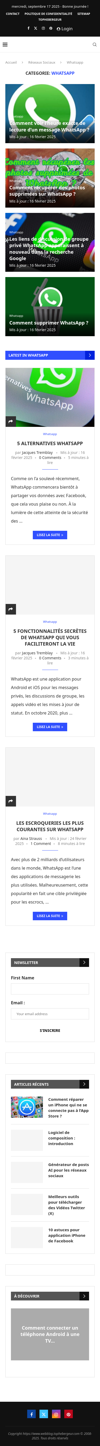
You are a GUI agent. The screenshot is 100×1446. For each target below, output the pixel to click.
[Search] (94, 44)
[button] (50, 1363)
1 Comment (41, 843)
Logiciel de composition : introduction (61, 1138)
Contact (12, 14)
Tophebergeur (50, 19)
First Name (22, 978)
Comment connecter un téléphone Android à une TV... (50, 1334)
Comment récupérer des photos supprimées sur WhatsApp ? (47, 190)
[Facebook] (28, 28)
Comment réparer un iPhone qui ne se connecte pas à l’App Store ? (68, 1108)
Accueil (11, 62)
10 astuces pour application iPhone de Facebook (66, 1235)
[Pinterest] (50, 28)
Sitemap (83, 14)
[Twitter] (35, 28)
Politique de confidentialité (48, 14)
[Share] (11, 421)
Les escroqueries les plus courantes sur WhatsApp (50, 826)
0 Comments (50, 457)
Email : (18, 1003)
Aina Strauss (31, 838)
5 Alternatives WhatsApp (50, 443)
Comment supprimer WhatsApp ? (48, 322)
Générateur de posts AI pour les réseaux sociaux (68, 1170)
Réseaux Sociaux (41, 62)
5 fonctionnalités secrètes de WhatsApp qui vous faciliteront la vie (50, 637)
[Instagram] (43, 28)
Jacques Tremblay (37, 452)
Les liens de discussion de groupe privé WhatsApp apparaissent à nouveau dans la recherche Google (49, 248)
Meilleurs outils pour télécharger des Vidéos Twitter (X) (66, 1205)
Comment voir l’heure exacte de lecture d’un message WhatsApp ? (49, 126)
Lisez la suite (50, 535)
